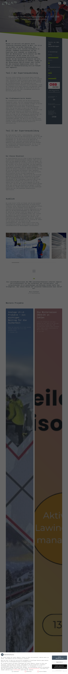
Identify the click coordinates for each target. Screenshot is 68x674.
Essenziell (15, 671)
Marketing (28, 671)
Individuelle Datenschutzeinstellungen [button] (60, 666)
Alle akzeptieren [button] (59, 657)
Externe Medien (42, 671)
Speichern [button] (59, 662)
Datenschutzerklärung (34, 668)
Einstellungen (16, 669)
